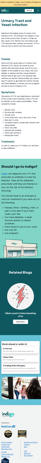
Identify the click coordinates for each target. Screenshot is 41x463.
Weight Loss (5, 456)
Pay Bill (3, 452)
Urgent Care (5, 444)
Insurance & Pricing (30, 442)
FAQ (25, 451)
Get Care (29, 10)
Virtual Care (5, 447)
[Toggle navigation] (38, 10)
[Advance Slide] (25, 327)
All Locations (28, 455)
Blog (25, 447)
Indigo (4, 173)
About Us (27, 453)
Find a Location (6, 442)
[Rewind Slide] (16, 327)
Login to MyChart (7, 454)
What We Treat (6, 449)
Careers (27, 444)
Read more (20, 322)
